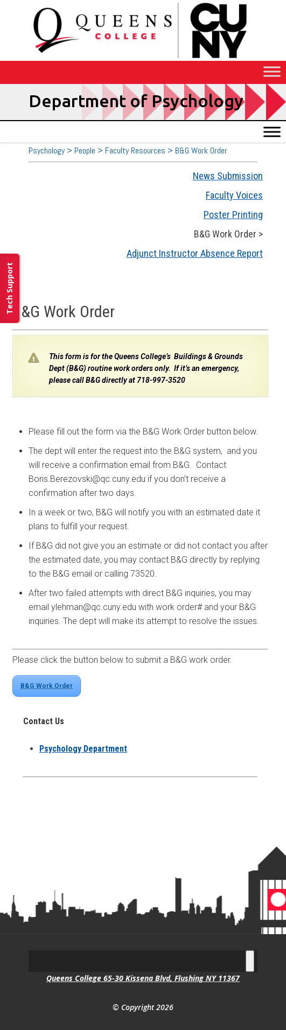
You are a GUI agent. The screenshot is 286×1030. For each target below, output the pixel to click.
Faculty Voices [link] (234, 195)
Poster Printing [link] (233, 214)
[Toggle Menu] (272, 71)
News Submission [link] (228, 175)
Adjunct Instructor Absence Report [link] (195, 253)
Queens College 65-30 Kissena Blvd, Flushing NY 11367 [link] (143, 978)
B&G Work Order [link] (46, 686)
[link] (83, 749)
